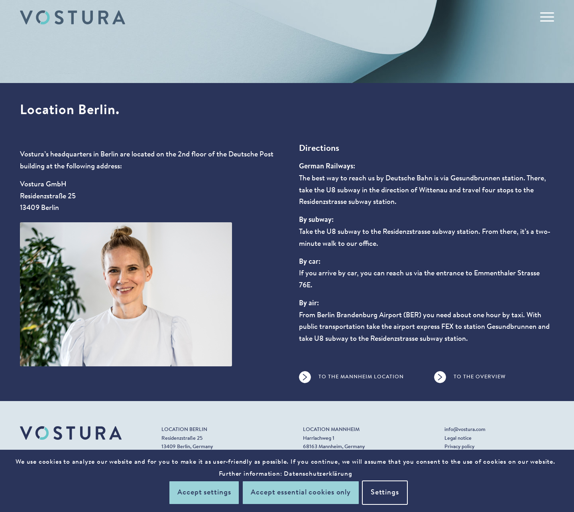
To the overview (480, 377)
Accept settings (204, 492)
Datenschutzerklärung (318, 474)
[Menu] (544, 17)
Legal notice (458, 438)
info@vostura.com (465, 429)
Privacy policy (459, 446)
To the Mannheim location (361, 377)
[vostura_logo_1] (72, 17)
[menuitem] (544, 17)
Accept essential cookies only (301, 492)
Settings (385, 492)
